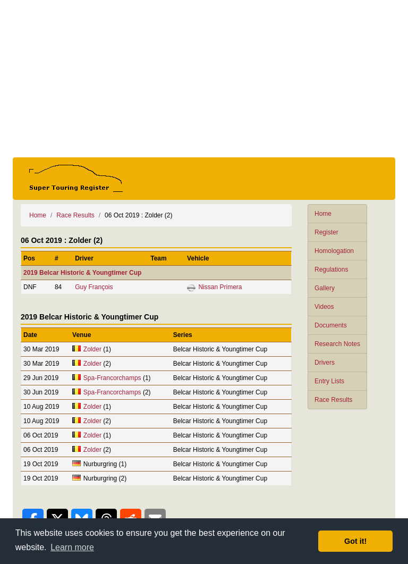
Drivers (324, 362)
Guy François (94, 287)
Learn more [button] (72, 547)
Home (323, 213)
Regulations (331, 269)
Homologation (334, 251)
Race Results (333, 399)
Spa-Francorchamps (112, 378)
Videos (324, 306)
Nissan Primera (220, 287)
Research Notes (337, 344)
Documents (330, 325)
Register (326, 232)
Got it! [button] (355, 541)
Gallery (324, 288)
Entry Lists (329, 381)
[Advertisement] (204, 78)
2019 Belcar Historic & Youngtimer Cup (82, 272)
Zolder (92, 349)
